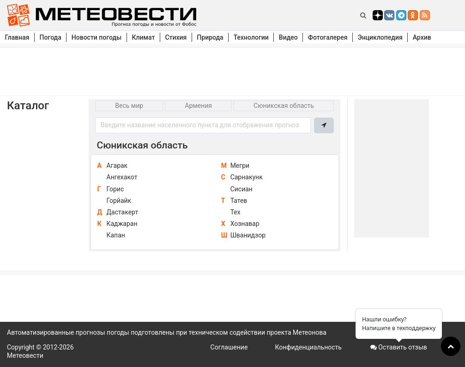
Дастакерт (123, 212)
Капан (116, 235)
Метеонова (309, 332)
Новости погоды (97, 37)
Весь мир (129, 105)
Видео (288, 37)
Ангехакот (122, 177)
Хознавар (245, 223)
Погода (50, 37)
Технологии (251, 37)
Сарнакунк (246, 177)
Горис (115, 189)
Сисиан (241, 189)
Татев (239, 200)
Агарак (117, 165)
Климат (143, 37)
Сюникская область (284, 105)
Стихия (176, 37)
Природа (210, 37)
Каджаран (122, 223)
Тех (235, 212)
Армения (198, 105)
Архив (422, 37)
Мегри (239, 165)
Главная (17, 37)
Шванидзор (248, 235)
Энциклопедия (379, 37)
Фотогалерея (328, 37)
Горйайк (119, 200)
